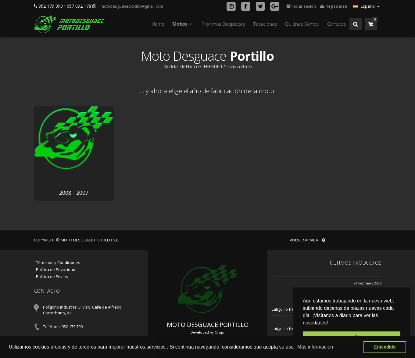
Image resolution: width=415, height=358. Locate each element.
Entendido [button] (384, 347)
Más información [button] (315, 346)
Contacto (336, 24)
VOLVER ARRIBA (307, 240)
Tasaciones (265, 24)
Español (366, 6)
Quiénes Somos (302, 24)
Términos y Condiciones (58, 262)
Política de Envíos (52, 276)
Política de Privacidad (55, 269)
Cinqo (219, 332)
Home (158, 24)
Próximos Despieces (223, 24)
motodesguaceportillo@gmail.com (131, 6)
